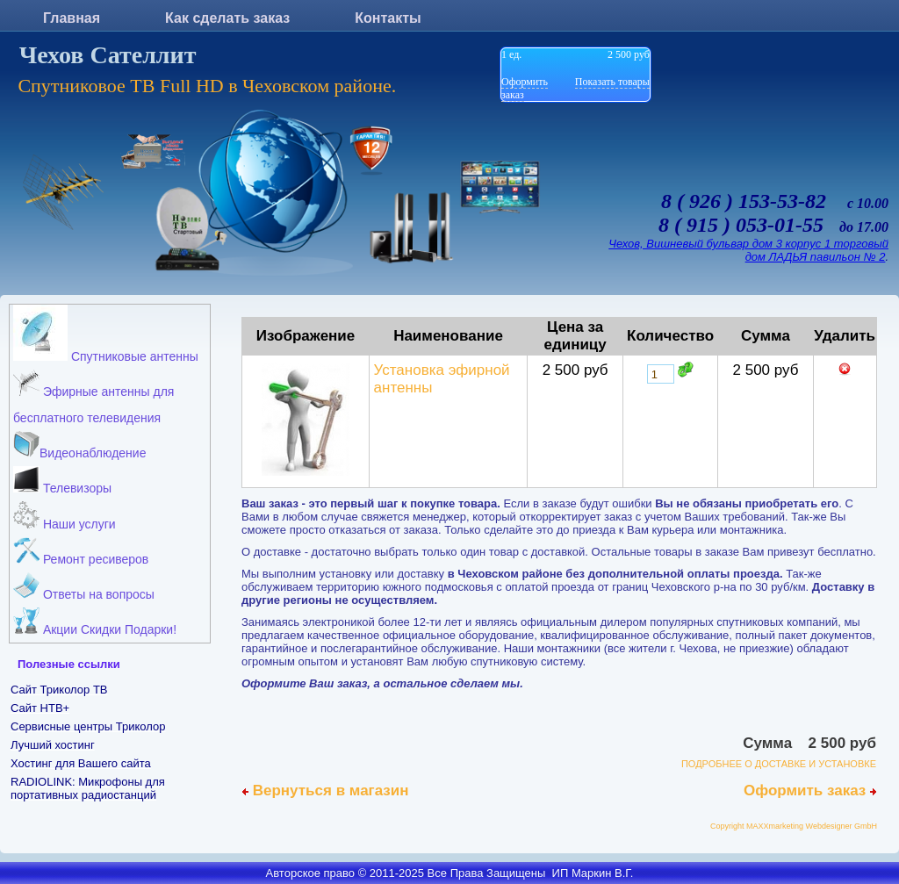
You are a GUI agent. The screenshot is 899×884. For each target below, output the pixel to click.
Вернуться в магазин (325, 790)
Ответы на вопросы (84, 586)
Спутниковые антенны (105, 334)
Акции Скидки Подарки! (94, 621)
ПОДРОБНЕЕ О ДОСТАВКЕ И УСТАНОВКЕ (778, 763)
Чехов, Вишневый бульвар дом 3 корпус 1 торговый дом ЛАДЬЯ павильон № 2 (748, 250)
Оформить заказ (810, 790)
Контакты (388, 18)
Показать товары (612, 81)
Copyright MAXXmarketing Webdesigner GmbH (793, 826)
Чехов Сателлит (108, 54)
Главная (71, 18)
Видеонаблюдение (79, 445)
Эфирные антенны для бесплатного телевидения (93, 397)
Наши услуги (64, 516)
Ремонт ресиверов (80, 551)
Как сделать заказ (227, 18)
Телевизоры (62, 480)
